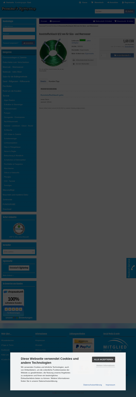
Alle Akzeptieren (103, 359)
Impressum (110, 385)
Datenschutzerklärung (92, 385)
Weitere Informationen (105, 365)
